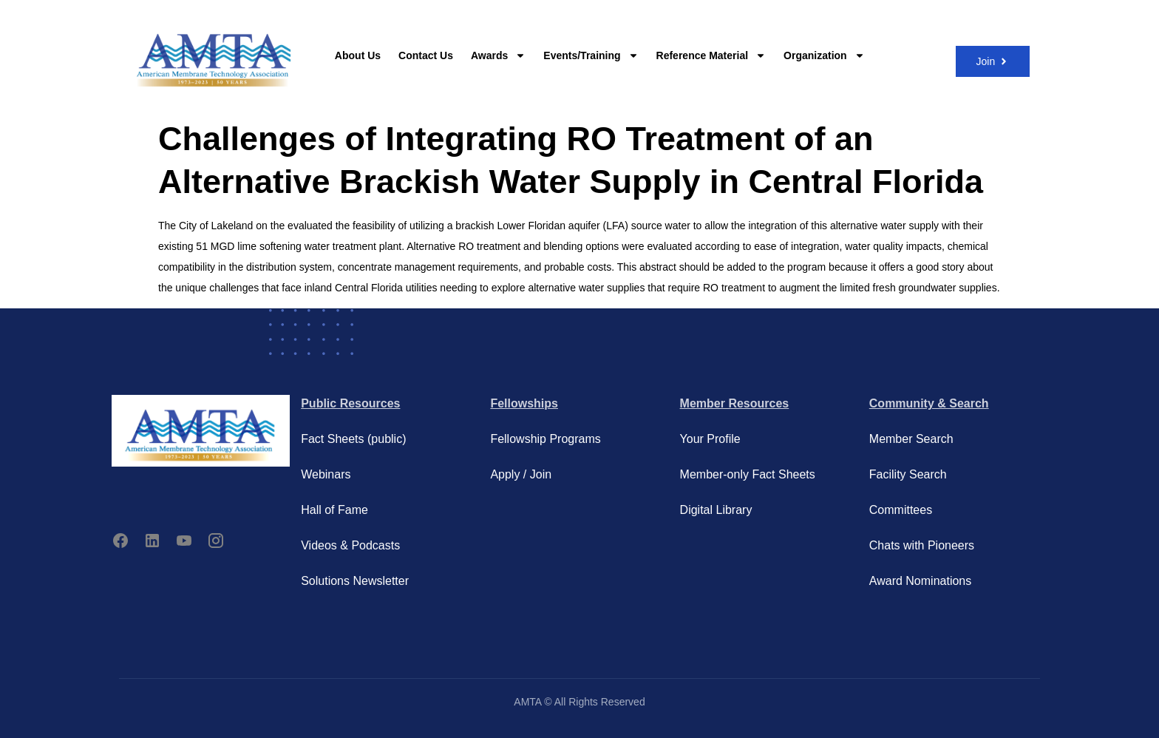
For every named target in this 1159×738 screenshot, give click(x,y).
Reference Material (711, 55)
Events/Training (590, 55)
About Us (358, 55)
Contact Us (425, 55)
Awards (498, 55)
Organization (824, 55)
